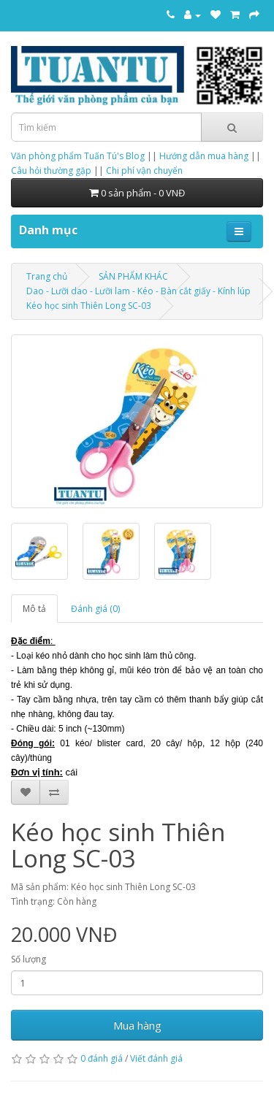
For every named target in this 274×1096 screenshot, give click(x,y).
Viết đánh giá (156, 1058)
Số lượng (28, 959)
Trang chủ (46, 276)
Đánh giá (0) (95, 608)
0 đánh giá (101, 1058)
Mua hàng (137, 1025)
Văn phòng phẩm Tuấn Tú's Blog (78, 156)
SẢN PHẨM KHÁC (133, 276)
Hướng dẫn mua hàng (203, 156)
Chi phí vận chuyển (144, 170)
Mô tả (34, 608)
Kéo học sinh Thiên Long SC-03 (88, 305)
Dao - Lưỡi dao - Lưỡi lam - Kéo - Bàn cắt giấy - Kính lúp (138, 291)
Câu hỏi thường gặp (51, 170)
